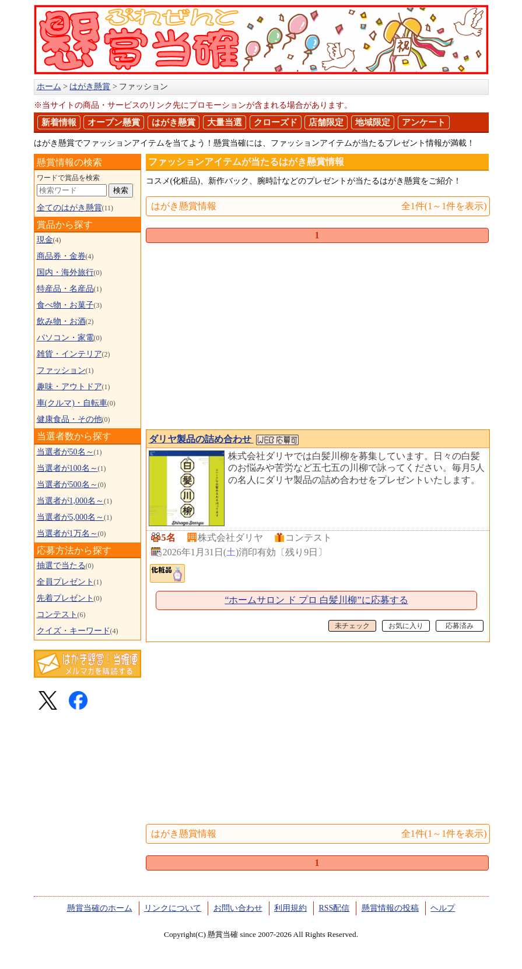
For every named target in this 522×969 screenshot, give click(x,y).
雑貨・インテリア (69, 354)
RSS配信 (334, 908)
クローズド (275, 122)
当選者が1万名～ (67, 533)
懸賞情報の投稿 (390, 908)
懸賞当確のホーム (99, 908)
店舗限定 (326, 122)
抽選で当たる (61, 565)
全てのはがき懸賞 (69, 207)
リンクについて (172, 908)
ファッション (61, 370)
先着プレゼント (65, 598)
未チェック (352, 626)
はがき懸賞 (173, 122)
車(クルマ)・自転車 (72, 403)
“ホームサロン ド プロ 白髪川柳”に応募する (316, 600)
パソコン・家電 (65, 337)
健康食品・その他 (69, 419)
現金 (45, 239)
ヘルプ (442, 908)
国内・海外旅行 (65, 272)
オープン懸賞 (113, 122)
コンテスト (57, 614)
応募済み (460, 626)
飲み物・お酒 (61, 321)
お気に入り (405, 626)
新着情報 (58, 122)
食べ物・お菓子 (65, 305)
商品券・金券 (61, 256)
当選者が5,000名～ (70, 517)
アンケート (424, 122)
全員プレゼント (65, 581)
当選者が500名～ (67, 484)
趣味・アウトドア (69, 386)
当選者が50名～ (65, 451)
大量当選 (224, 122)
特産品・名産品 (65, 288)
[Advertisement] (317, 338)
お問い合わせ (237, 908)
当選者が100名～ (67, 468)
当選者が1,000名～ (70, 500)
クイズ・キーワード (73, 630)
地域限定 (372, 122)
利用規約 (290, 908)
